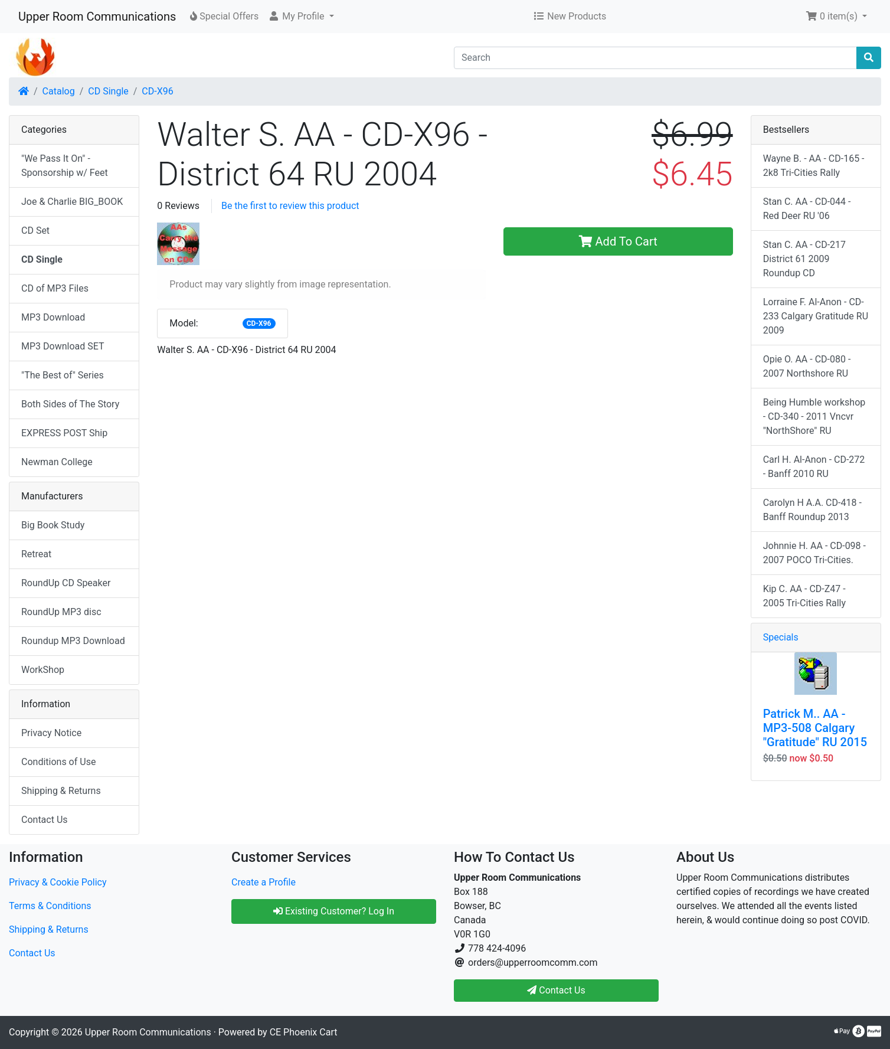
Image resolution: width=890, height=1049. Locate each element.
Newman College (57, 462)
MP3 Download (53, 317)
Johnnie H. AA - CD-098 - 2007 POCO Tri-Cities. (814, 553)
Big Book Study (52, 525)
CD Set (35, 230)
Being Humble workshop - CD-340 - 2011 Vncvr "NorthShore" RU (814, 416)
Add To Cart (618, 241)
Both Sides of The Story (70, 404)
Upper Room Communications (97, 16)
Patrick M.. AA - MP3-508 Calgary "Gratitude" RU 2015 (815, 728)
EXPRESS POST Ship (64, 433)
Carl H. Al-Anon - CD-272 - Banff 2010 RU (814, 466)
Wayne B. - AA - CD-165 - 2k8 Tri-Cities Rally (814, 165)
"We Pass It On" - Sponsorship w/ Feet (64, 165)
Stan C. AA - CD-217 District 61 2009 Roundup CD (804, 259)
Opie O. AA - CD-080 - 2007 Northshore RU (807, 366)
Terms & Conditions (50, 905)
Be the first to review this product (290, 205)
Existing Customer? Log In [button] (333, 911)
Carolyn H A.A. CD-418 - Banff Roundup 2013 (812, 509)
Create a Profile (263, 882)
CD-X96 (157, 91)
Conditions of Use (58, 761)
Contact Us (44, 819)
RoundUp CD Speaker (65, 583)
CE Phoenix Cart (304, 1032)
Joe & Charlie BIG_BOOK (72, 201)
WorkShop (42, 669)
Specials (781, 637)
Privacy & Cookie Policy (58, 882)
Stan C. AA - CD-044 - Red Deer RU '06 (807, 208)
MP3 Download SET (62, 346)
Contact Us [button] (556, 990)
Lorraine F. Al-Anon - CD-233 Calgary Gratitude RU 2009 (815, 316)
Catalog (58, 91)
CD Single (108, 91)
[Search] (655, 58)
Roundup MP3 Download (73, 640)
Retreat (36, 554)
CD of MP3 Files (55, 288)
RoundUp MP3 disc (61, 611)
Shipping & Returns (61, 790)
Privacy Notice (51, 732)
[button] (300, 16)
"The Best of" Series (62, 375)
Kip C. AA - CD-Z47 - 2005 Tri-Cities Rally (804, 596)
